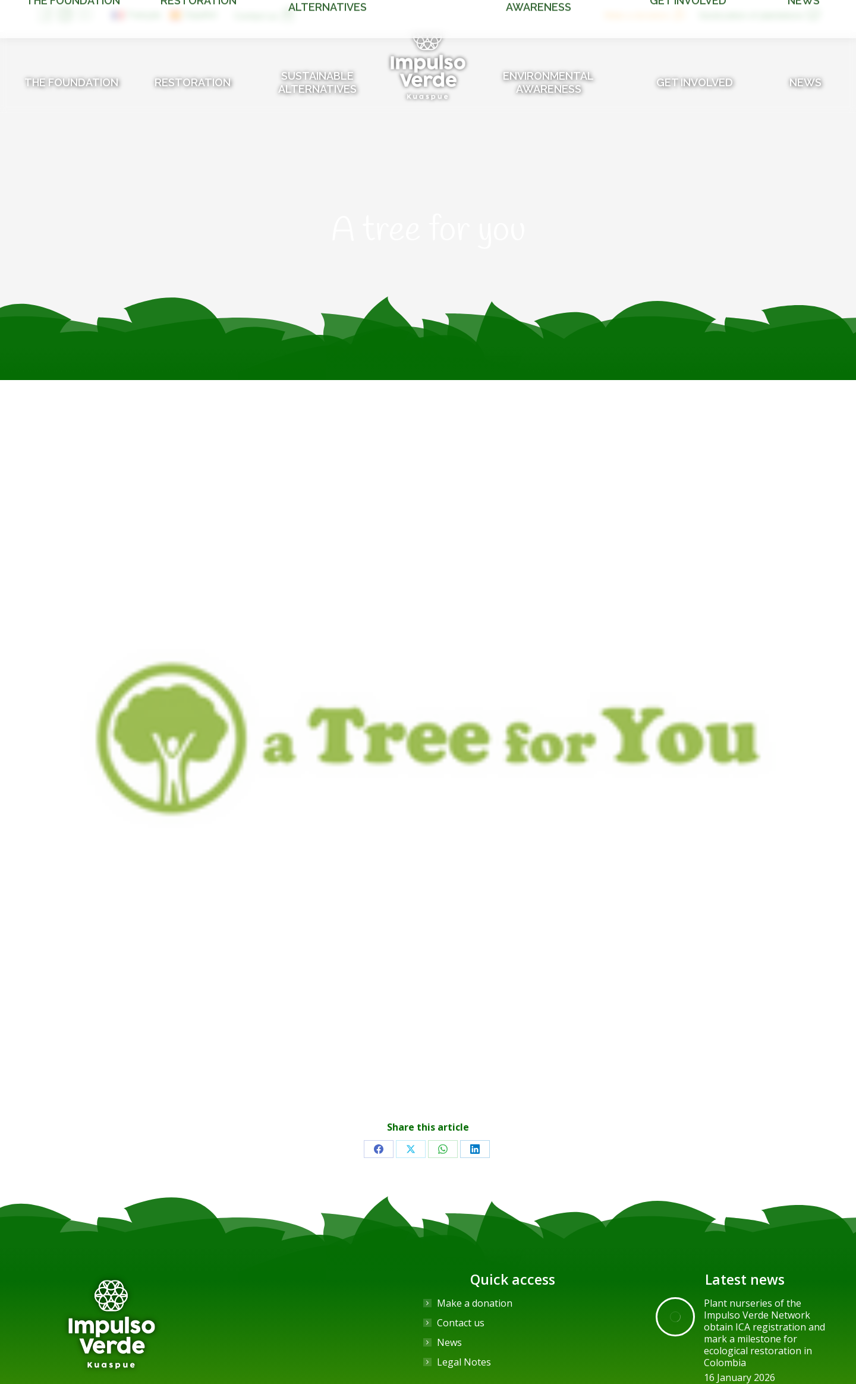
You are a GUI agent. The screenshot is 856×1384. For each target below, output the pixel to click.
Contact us (460, 1323)
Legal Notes (464, 1362)
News (449, 1342)
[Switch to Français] (136, 15)
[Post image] (675, 1316)
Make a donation (474, 1303)
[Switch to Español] (193, 15)
